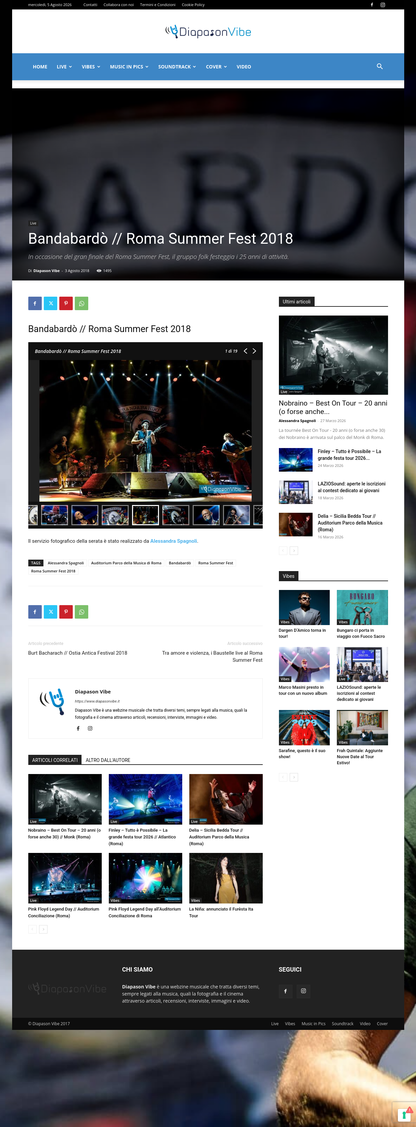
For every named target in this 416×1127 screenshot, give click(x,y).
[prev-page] (32, 929)
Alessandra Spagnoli (66, 562)
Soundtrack (177, 66)
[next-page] (43, 929)
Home (40, 66)
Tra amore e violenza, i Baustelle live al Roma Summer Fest (212, 656)
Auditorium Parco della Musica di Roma (126, 562)
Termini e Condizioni (157, 4)
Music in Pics (129, 66)
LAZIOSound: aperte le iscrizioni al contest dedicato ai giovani (359, 725)
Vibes (91, 66)
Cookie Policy (193, 4)
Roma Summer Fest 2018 (53, 570)
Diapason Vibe (46, 270)
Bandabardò (180, 562)
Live (64, 66)
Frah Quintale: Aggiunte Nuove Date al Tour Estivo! (360, 804)
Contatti (90, 4)
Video (244, 66)
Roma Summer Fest (215, 562)
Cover (216, 66)
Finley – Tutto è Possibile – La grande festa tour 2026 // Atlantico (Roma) (142, 837)
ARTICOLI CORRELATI (55, 760)
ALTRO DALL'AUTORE (108, 760)
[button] (380, 67)
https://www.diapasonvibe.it (97, 701)
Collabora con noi (119, 4)
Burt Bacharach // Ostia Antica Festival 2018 (77, 653)
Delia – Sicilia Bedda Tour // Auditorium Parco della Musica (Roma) (219, 837)
